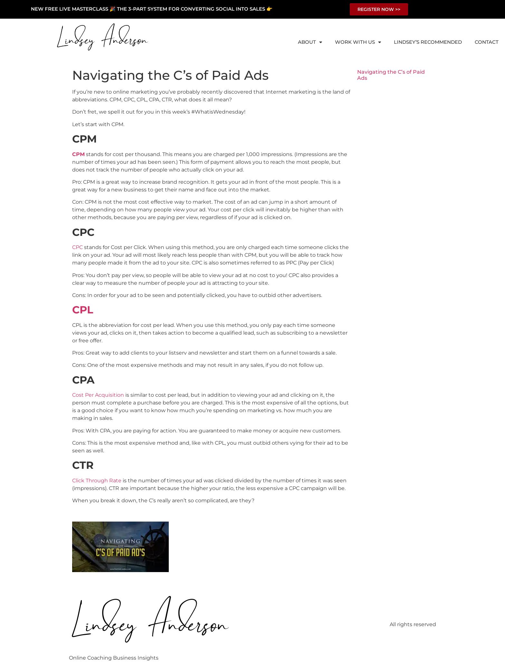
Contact (487, 42)
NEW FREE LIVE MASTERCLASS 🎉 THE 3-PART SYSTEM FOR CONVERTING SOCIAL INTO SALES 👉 (151, 9)
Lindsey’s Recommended (428, 42)
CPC (77, 247)
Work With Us (358, 42)
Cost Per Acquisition (98, 395)
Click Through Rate (96, 480)
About (310, 42)
